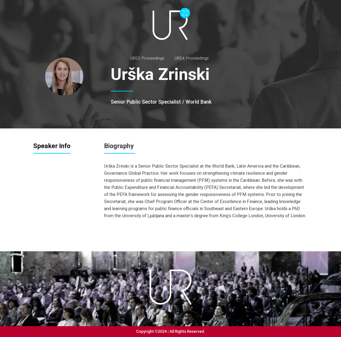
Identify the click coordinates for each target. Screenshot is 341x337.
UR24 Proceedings (191, 58)
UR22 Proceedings (147, 58)
